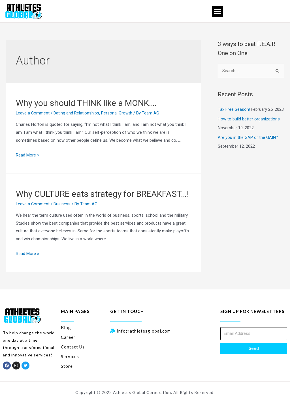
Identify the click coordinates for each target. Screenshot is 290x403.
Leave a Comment (33, 113)
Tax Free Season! (234, 109)
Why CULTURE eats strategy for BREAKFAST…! (102, 194)
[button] (217, 11)
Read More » (27, 155)
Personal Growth (117, 113)
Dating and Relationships (77, 113)
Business (62, 203)
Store (67, 365)
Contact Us (73, 346)
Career (68, 336)
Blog (66, 327)
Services (70, 356)
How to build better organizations (249, 119)
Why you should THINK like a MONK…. (86, 103)
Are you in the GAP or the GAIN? (248, 137)
